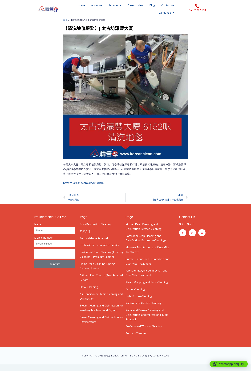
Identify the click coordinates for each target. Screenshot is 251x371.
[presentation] (54, 260)
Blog (152, 5)
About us (96, 5)
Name (37, 231)
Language (166, 12)
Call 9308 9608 (197, 10)
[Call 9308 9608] (197, 6)
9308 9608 (186, 230)
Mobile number (43, 244)
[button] (229, 364)
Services (115, 5)
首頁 (65, 26)
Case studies (135, 5)
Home (81, 5)
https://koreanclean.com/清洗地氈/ (83, 189)
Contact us (167, 5)
